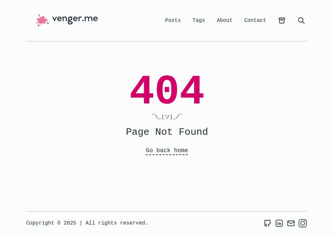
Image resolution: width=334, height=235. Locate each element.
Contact (255, 21)
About (225, 21)
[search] (301, 20)
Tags (198, 21)
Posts (173, 21)
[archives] (281, 20)
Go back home (167, 150)
